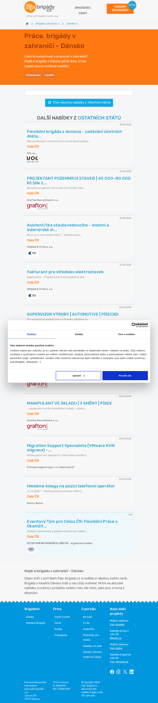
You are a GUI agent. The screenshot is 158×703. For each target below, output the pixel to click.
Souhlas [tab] (31, 334)
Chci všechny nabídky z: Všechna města (79, 102)
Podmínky (89, 628)
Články (30, 616)
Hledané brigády (35, 622)
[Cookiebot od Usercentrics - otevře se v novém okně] (134, 325)
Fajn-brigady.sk (119, 661)
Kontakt (87, 616)
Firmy (83, 13)
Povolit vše (125, 375)
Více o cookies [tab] (126, 334)
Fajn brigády (117, 623)
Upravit (79, 375)
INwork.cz (115, 637)
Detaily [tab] (79, 334)
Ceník (57, 622)
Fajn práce (116, 647)
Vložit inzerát (62, 616)
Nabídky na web (92, 645)
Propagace (60, 634)
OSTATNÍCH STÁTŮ (99, 117)
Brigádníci (83, 7)
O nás (86, 622)
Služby (58, 628)
